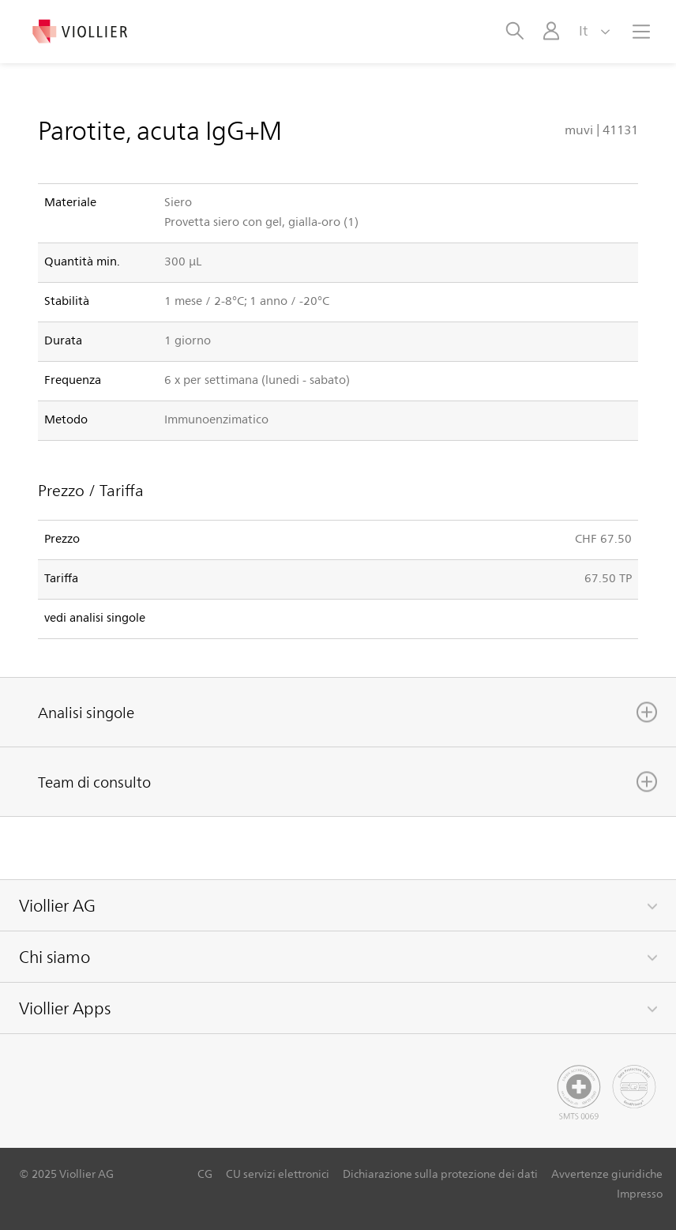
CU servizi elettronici (277, 1173)
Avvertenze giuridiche (607, 1173)
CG (204, 1173)
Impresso (640, 1193)
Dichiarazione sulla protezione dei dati (440, 1173)
